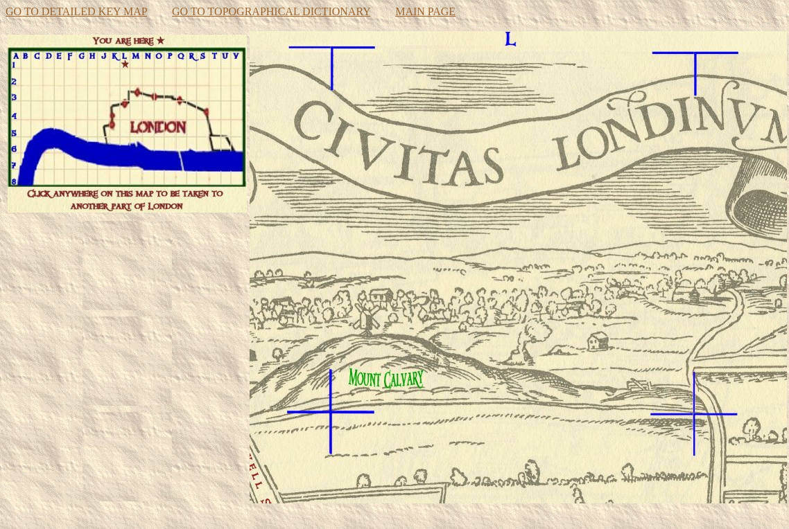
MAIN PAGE (425, 11)
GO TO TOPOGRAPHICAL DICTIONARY (271, 11)
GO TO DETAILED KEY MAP (76, 11)
